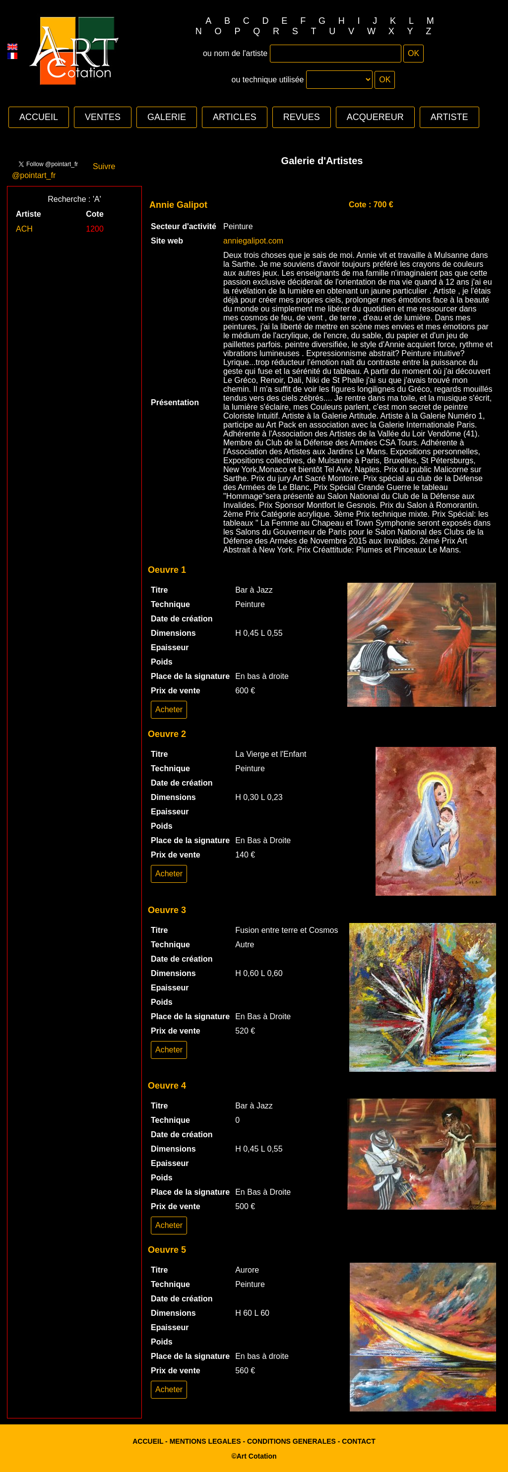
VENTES (103, 117)
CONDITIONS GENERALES (291, 1441)
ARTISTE (449, 117)
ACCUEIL (38, 117)
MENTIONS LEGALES (205, 1441)
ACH (24, 229)
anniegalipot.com (253, 241)
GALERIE (166, 117)
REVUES (301, 117)
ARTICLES (234, 117)
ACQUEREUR (375, 117)
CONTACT (358, 1441)
